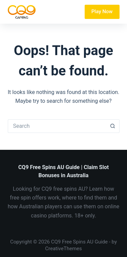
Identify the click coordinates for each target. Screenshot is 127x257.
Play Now (102, 11)
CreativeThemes (63, 249)
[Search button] (113, 126)
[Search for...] (57, 126)
